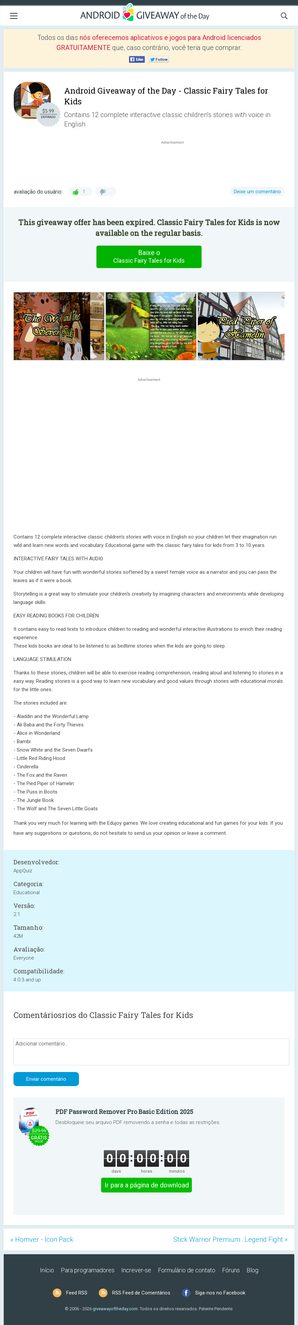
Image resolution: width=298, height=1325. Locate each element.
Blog (252, 1270)
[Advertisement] (176, 162)
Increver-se (136, 1270)
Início (47, 1270)
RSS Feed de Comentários (141, 1293)
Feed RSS (76, 1293)
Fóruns (231, 1270)
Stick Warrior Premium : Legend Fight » (230, 1239)
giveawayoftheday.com (115, 1308)
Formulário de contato (186, 1270)
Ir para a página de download (146, 1185)
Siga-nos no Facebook (220, 1293)
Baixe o (149, 257)
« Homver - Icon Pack (41, 1239)
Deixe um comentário (257, 192)
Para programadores (88, 1270)
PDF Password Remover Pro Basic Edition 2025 (124, 1112)
